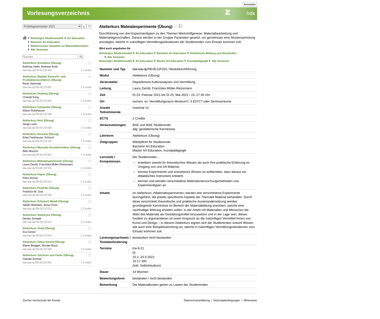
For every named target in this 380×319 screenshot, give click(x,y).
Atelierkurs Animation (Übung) (42, 62)
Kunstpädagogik (197, 60)
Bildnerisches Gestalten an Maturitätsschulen (59, 45)
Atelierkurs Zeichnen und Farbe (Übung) (48, 255)
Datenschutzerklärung (197, 300)
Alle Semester (39, 49)
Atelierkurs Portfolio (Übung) (41, 187)
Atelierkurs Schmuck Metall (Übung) (46, 201)
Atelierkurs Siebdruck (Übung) (42, 214)
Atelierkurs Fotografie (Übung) (42, 107)
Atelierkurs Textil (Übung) (39, 228)
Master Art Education (170, 60)
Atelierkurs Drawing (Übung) (41, 93)
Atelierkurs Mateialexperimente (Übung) (48, 161)
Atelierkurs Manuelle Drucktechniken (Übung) (52, 147)
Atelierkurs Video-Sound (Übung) (44, 241)
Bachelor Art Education (45, 42)
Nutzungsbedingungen (226, 300)
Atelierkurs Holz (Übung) (39, 120)
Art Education (76, 38)
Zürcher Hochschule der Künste (41, 300)
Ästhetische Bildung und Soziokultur (213, 53)
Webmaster (250, 300)
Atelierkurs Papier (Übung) (40, 174)
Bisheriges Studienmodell (47, 38)
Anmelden (250, 4)
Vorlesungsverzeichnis (58, 13)
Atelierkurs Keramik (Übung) (41, 134)
